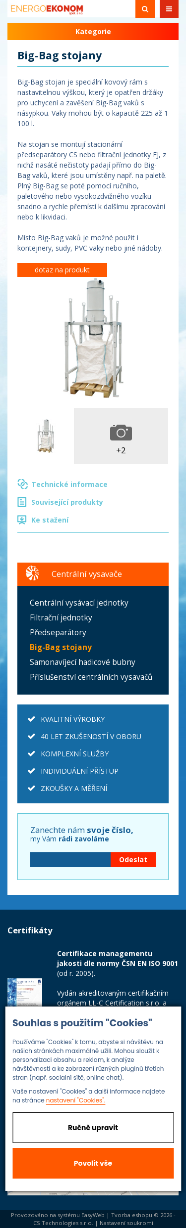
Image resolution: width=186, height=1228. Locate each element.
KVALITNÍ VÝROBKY (73, 719)
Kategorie (93, 31)
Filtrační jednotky (61, 618)
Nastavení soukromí (126, 1223)
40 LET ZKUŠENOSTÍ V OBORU (91, 736)
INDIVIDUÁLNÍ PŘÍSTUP (80, 771)
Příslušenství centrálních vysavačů (91, 677)
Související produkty (67, 502)
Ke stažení (49, 520)
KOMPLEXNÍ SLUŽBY (75, 753)
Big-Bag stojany (61, 647)
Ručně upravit (93, 1128)
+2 (121, 450)
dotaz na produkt (62, 269)
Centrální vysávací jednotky (79, 603)
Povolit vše (93, 1163)
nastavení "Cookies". (76, 1100)
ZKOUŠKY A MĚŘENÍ (74, 788)
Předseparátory (58, 632)
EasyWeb (93, 1215)
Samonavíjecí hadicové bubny (82, 662)
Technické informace (69, 484)
